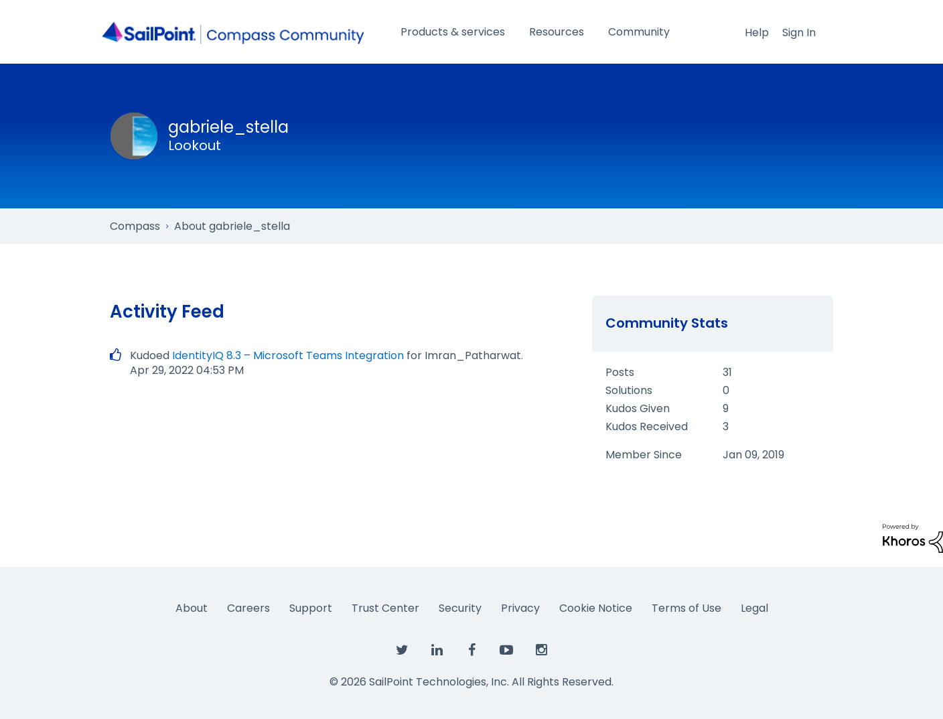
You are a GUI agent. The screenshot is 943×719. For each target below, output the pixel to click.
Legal (754, 608)
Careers (248, 608)
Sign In (799, 32)
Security (460, 608)
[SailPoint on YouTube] (506, 650)
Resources (556, 32)
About (191, 608)
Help (757, 32)
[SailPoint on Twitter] (401, 650)
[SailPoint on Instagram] (541, 650)
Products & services (453, 32)
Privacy (520, 608)
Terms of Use (686, 608)
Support (310, 608)
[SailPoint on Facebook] (471, 650)
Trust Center (385, 608)
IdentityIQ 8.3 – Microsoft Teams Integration (288, 355)
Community (639, 32)
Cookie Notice (595, 608)
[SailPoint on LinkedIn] (436, 650)
